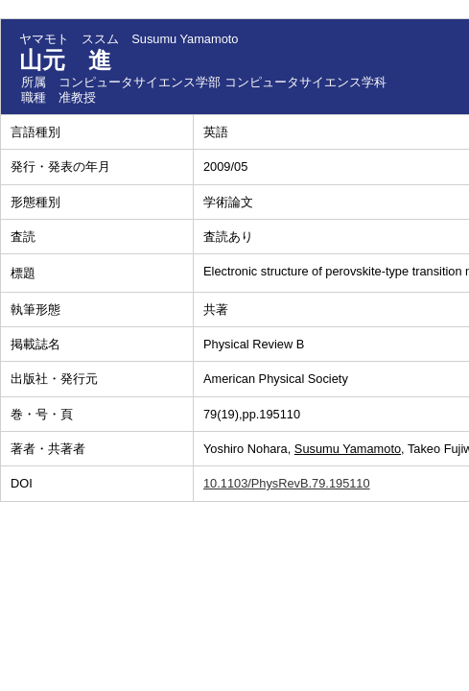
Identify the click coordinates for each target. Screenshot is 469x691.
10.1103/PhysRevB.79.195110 (286, 483)
